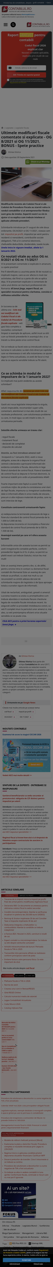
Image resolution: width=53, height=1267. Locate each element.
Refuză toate (38, 1264)
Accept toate (26, 1260)
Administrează (15, 1264)
